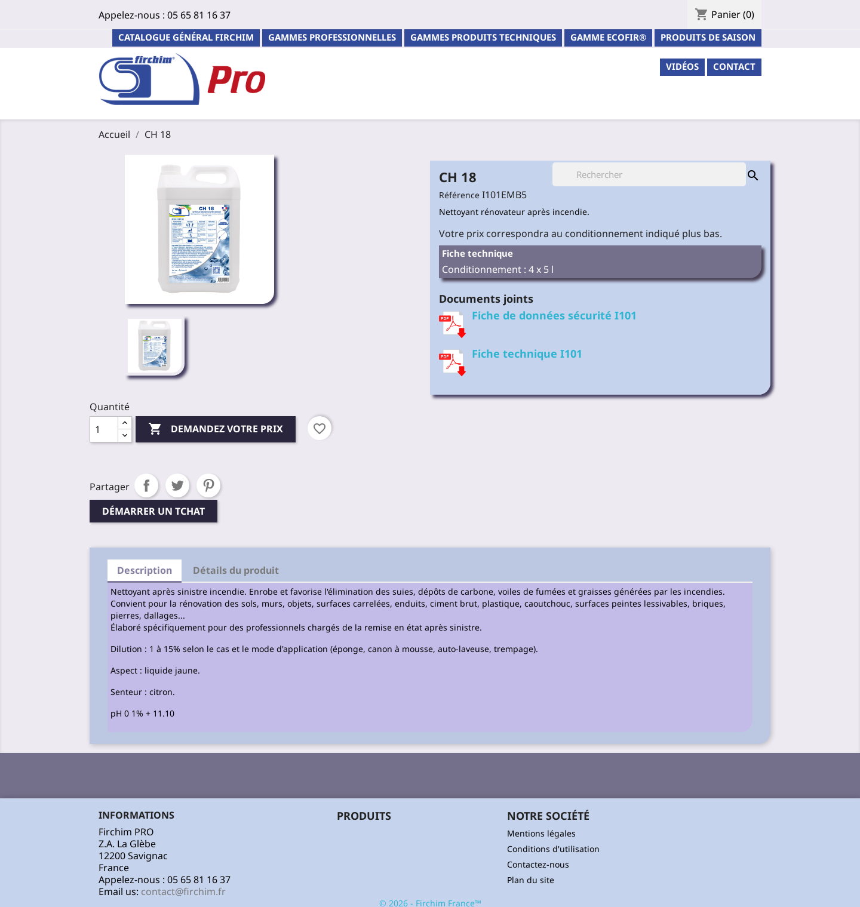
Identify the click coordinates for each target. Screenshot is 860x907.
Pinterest (208, 485)
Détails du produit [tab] (236, 570)
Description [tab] (144, 570)
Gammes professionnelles (332, 37)
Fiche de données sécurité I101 (554, 315)
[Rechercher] (649, 174)
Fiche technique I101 (527, 353)
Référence (459, 195)
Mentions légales (541, 833)
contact (734, 66)
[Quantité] (104, 429)
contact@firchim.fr (183, 891)
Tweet (177, 485)
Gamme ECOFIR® (608, 37)
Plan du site (530, 880)
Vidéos (682, 66)
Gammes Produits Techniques (483, 37)
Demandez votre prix (215, 429)
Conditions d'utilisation (553, 848)
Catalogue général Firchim (186, 37)
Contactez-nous (538, 864)
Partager (146, 485)
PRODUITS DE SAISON (708, 37)
